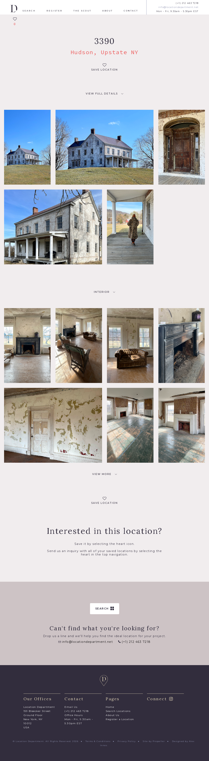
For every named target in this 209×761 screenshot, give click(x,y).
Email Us (70, 706)
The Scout (82, 11)
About (107, 11)
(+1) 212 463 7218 (187, 3)
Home (110, 706)
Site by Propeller (154, 741)
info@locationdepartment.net (178, 7)
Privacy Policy (127, 741)
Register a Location (120, 719)
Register (55, 11)
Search (29, 11)
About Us (112, 715)
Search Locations (118, 711)
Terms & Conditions (98, 741)
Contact (131, 11)
